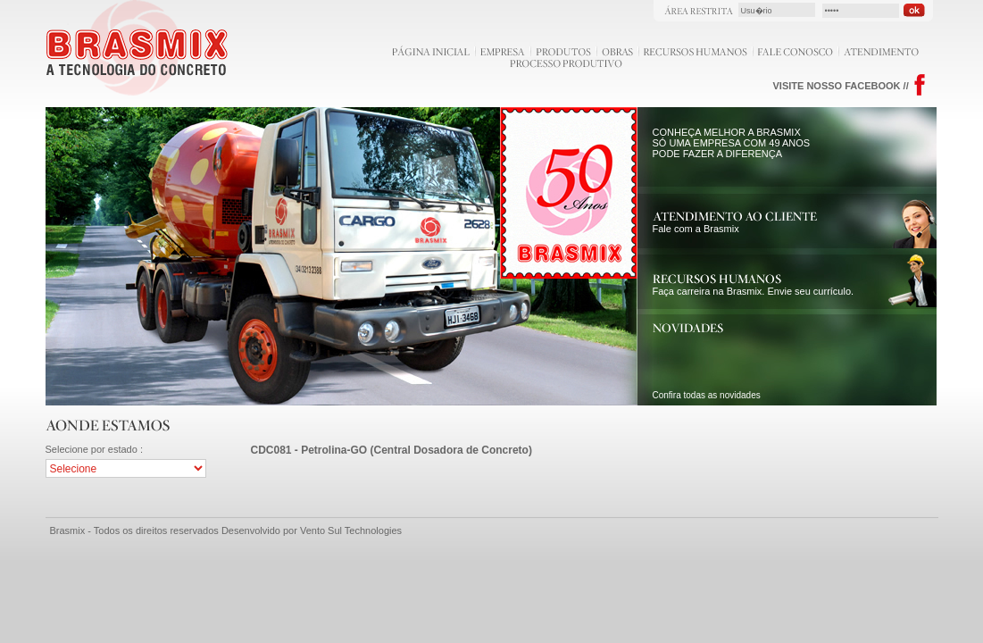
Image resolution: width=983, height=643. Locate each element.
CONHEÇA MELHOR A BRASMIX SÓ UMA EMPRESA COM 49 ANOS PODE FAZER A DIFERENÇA (732, 143)
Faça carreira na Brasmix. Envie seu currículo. (753, 285)
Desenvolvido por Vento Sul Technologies (311, 530)
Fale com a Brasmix (735, 223)
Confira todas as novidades (707, 395)
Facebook (920, 85)
